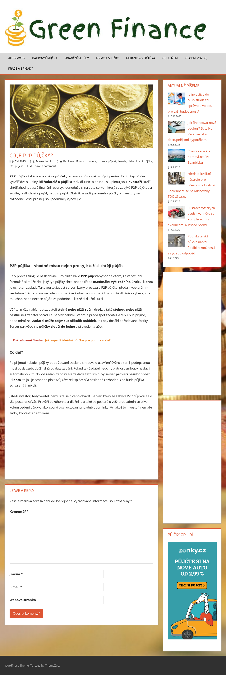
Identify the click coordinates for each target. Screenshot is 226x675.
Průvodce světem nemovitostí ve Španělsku (201, 157)
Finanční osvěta (86, 161)
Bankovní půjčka (44, 58)
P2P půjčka (16, 166)
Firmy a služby (107, 58)
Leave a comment (45, 166)
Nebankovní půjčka (140, 58)
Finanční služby (77, 58)
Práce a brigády (20, 68)
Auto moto (16, 58)
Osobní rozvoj (196, 58)
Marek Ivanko (44, 161)
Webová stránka (23, 600)
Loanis (122, 161)
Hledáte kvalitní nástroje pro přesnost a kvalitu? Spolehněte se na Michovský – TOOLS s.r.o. (191, 185)
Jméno (16, 574)
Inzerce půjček (107, 161)
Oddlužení (170, 58)
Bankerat (69, 161)
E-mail (16, 587)
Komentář (19, 511)
